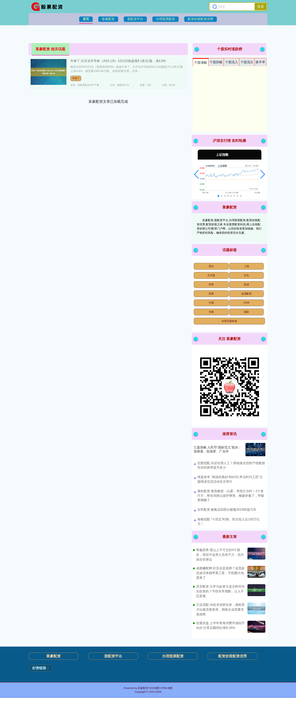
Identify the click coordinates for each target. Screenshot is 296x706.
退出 (211, 266)
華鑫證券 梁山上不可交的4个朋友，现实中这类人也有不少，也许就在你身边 (220, 554)
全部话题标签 (229, 321)
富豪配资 (108, 19)
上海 (246, 266)
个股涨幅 (200, 62)
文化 (246, 275)
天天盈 (211, 275)
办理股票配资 (165, 19)
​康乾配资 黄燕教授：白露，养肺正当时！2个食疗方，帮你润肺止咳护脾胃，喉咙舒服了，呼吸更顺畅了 (230, 495)
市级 (211, 311)
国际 (246, 311)
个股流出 (246, 62)
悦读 (246, 284)
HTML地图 (166, 688)
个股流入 (231, 62)
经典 (211, 293)
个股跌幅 (216, 62)
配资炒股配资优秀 (200, 19)
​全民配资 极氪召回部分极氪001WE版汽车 (226, 509)
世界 (211, 284)
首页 (86, 19)
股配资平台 (135, 19)
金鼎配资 (246, 293)
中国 (211, 302)
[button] (196, 174)
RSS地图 (154, 688)
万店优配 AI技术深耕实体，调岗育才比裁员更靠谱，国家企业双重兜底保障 (220, 609)
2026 (246, 302)
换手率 (260, 62)
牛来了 (75, 78)
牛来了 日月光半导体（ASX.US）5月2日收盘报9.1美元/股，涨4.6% (118, 61)
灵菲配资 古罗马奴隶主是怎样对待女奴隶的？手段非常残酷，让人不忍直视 (220, 591)
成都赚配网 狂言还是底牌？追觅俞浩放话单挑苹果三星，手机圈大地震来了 (220, 573)
